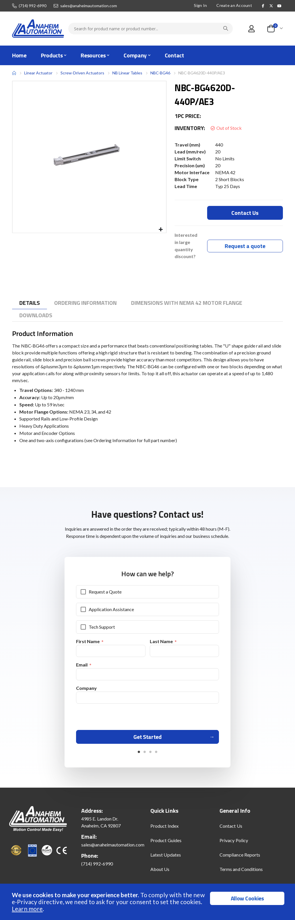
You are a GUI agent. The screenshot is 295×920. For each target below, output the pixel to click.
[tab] (29, 303)
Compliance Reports (240, 857)
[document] (148, 902)
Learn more (27, 908)
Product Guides (165, 843)
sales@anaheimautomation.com (88, 5)
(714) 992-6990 (32, 5)
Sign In (200, 5)
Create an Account (234, 5)
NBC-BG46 (160, 72)
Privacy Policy (234, 843)
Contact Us (231, 828)
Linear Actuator (38, 72)
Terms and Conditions (241, 871)
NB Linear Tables (127, 72)
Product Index (164, 828)
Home (14, 73)
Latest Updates (165, 857)
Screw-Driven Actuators (82, 73)
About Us (160, 871)
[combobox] (150, 28)
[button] (161, 230)
